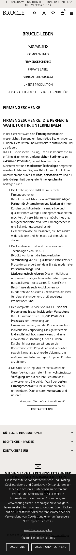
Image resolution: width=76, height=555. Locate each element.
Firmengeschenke (38, 62)
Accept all (17, 547)
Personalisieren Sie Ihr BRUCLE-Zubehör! (38, 92)
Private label (38, 69)
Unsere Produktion (38, 84)
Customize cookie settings (38, 538)
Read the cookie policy (38, 530)
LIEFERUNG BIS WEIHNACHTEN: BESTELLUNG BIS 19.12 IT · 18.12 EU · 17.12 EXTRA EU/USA (38, 3)
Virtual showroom (38, 77)
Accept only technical (50, 547)
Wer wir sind (38, 46)
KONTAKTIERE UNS (42, 409)
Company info (38, 54)
